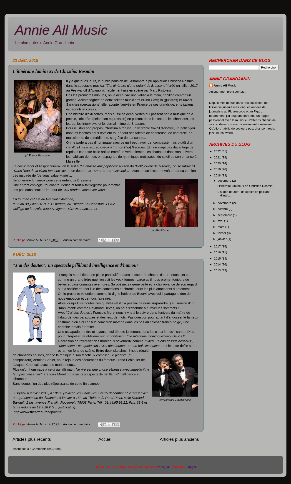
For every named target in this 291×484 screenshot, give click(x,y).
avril (221, 221)
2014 (218, 264)
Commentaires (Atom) (47, 449)
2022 (218, 151)
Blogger (191, 467)
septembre (225, 215)
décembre (225, 180)
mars (221, 227)
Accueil (105, 439)
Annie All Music (61, 30)
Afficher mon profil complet (227, 91)
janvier (223, 239)
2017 (218, 246)
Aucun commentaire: (77, 240)
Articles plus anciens (179, 439)
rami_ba (163, 467)
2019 (218, 169)
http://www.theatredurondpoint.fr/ (38, 412)
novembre (225, 203)
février (222, 233)
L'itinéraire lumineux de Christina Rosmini (53, 71)
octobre (223, 209)
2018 (218, 175)
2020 (218, 163)
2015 (218, 258)
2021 (218, 157)
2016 (218, 252)
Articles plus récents (32, 439)
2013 (218, 270)
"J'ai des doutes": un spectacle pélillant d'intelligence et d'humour (75, 265)
